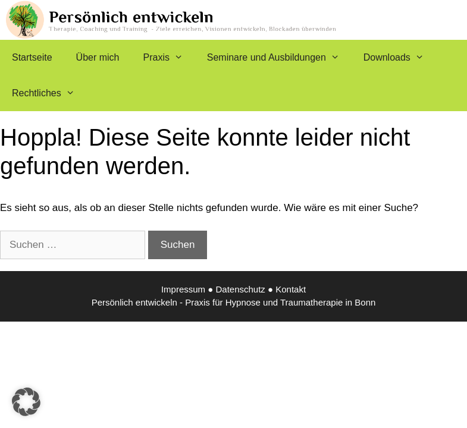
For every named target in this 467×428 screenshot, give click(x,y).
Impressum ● (188, 289)
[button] (26, 402)
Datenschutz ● (245, 289)
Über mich (98, 57)
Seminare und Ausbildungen (279, 57)
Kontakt (290, 289)
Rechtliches (49, 93)
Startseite (32, 57)
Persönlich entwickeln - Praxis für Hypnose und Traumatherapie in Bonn (234, 302)
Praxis (169, 57)
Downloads (399, 57)
